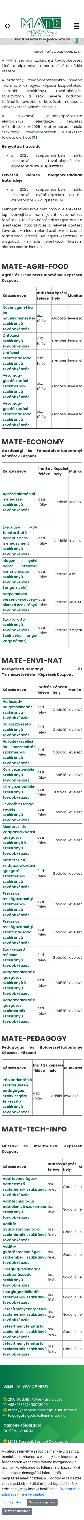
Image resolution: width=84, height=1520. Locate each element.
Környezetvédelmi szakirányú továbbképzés (19, 775)
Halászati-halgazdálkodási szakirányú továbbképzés (18, 709)
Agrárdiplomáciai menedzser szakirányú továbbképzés (19, 502)
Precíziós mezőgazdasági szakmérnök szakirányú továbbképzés (18, 904)
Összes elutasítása (17, 1511)
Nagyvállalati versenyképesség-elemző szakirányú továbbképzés (20, 602)
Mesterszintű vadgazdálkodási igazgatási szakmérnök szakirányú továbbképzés (19, 873)
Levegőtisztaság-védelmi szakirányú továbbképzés (19, 812)
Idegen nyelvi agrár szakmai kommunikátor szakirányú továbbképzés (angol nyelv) (20, 574)
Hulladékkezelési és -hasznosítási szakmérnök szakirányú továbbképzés (19, 752)
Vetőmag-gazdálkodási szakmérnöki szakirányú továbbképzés (16, 386)
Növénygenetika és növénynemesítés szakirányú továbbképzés (19, 318)
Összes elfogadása (42, 1502)
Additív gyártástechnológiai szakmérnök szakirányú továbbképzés (25, 1232)
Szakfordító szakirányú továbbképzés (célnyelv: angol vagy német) (20, 630)
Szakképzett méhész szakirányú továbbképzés (16, 957)
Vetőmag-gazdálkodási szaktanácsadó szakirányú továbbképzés (17, 414)
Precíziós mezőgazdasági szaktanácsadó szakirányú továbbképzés (18, 932)
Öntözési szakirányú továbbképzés (16, 341)
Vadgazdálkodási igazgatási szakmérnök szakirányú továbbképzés (19, 1011)
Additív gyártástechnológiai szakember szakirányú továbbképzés (25, 1254)
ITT (35, 137)
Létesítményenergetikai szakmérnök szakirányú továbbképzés (25, 1314)
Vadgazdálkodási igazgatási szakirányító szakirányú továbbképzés (19, 982)
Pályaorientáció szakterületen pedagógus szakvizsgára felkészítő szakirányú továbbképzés (17, 1096)
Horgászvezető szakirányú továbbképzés (17, 730)
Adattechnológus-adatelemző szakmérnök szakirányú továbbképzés (25, 1186)
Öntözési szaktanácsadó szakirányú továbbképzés (17, 360)
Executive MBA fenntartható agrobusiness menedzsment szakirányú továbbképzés (20, 541)
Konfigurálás (12, 1502)
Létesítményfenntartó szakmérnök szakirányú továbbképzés (25, 1349)
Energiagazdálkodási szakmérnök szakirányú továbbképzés (25, 1297)
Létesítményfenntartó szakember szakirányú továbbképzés (25, 1332)
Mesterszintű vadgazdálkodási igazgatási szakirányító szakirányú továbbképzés (19, 840)
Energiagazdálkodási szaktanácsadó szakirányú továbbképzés (22, 1277)
